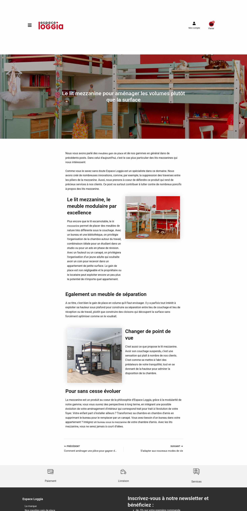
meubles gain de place (111, 153)
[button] (30, 25)
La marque (29, 506)
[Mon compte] (194, 23)
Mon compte (194, 28)
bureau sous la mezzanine (113, 422)
